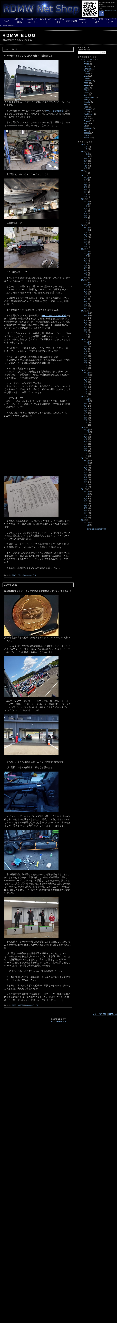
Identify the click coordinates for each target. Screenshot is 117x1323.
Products (87, 109)
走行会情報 (71, 21)
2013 (83, 427)
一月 (85, 149)
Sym (85, 123)
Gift (85, 95)
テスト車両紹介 (97, 21)
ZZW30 (87, 135)
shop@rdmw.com (110, 10)
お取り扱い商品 (19, 21)
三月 (85, 192)
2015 (83, 370)
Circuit (86, 71)
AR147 (86, 62)
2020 (83, 225)
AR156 (86, 64)
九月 (85, 161)
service (86, 138)
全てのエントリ (87, 59)
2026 (83, 144)
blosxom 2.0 (58, 1021)
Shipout (87, 121)
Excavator (87, 81)
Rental (86, 112)
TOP (7, 21)
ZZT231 (87, 133)
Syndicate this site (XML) (96, 529)
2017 (83, 311)
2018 (83, 280)
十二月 (86, 154)
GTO (85, 90)
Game (86, 93)
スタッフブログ (110, 21)
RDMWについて (84, 21)
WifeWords (88, 128)
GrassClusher (89, 97)
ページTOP (99, 1014)
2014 (83, 396)
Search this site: (84, 50)
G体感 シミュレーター (32, 21)
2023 (83, 171)
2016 (83, 339)
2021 (83, 199)
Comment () (27, 575)
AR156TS (87, 66)
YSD (85, 131)
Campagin (88, 69)
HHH (86, 100)
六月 (85, 168)
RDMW (112, 1014)
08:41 (14, 575)
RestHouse (88, 114)
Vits (19, 575)
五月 (85, 187)
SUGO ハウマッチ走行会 (54, 315)
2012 (83, 458)
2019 (83, 249)
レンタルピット (45, 21)
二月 (85, 147)
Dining (86, 78)
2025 (83, 152)
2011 (83, 489)
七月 (85, 166)
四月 (85, 190)
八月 (85, 163)
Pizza (86, 107)
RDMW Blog (19, 35)
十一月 (86, 156)
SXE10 (86, 119)
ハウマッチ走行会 (55, 110)
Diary (86, 76)
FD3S (86, 83)
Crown (86, 74)
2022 (83, 175)
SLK (85, 116)
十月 (85, 159)
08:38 (14, 1005)
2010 (83, 520)
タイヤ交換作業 (58, 21)
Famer (86, 85)
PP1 (85, 104)
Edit (34, 575)
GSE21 (21, 1005)
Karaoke (87, 102)
